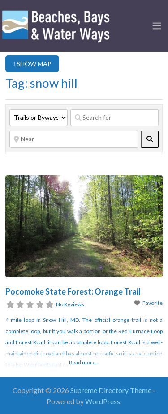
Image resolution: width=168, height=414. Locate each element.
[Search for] (114, 117)
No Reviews (70, 304)
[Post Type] (38, 117)
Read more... (84, 362)
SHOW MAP (32, 64)
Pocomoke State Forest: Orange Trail (73, 291)
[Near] (73, 139)
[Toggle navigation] (157, 26)
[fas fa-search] (150, 139)
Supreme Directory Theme (111, 390)
